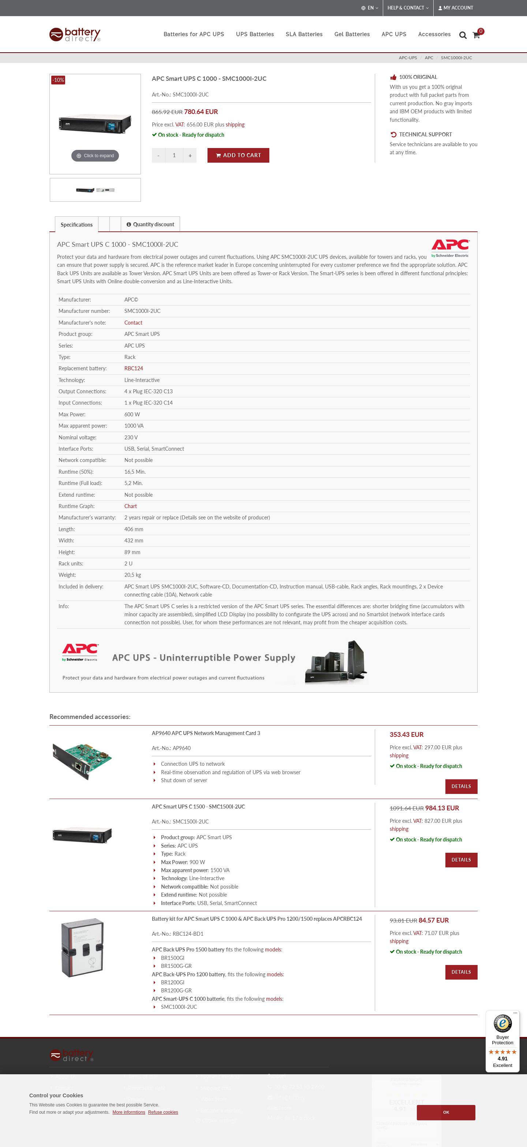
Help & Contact (408, 8)
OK (446, 1112)
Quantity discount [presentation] (150, 224)
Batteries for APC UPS (194, 34)
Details (461, 786)
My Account (455, 8)
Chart (130, 506)
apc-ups (408, 57)
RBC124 (133, 368)
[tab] (76, 223)
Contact (133, 322)
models (273, 949)
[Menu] (515, 1014)
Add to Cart (238, 155)
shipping (235, 124)
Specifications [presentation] (77, 225)
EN (369, 8)
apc (429, 57)
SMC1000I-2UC (456, 57)
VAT (179, 124)
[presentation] (103, 224)
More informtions (128, 1112)
